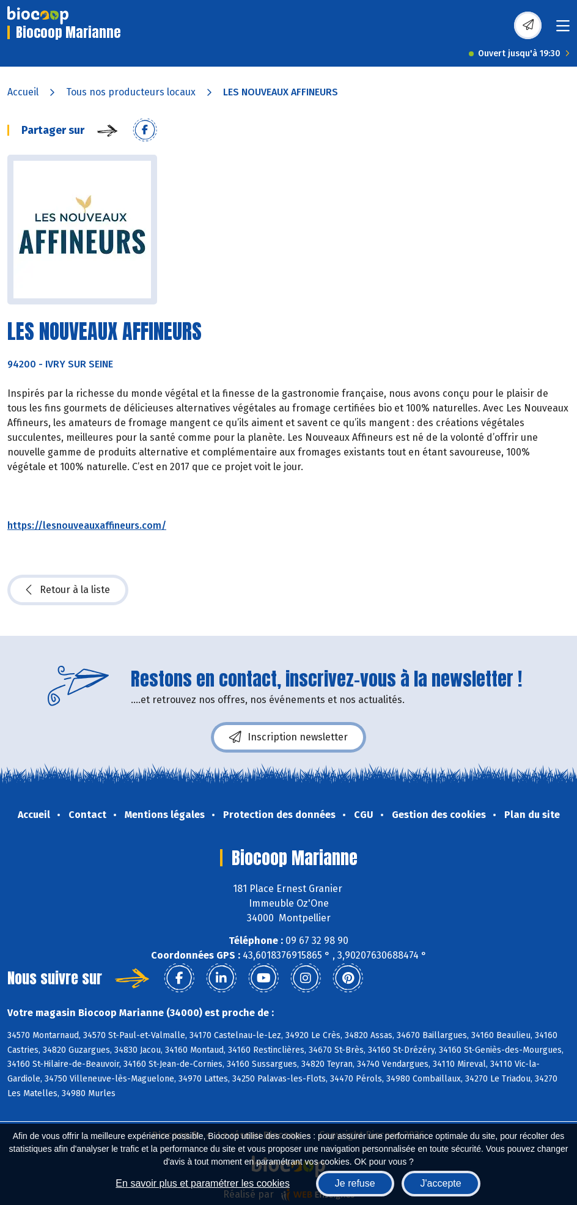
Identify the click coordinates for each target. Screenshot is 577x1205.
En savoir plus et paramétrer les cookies (203, 1183)
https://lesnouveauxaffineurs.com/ (86, 525)
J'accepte (441, 1183)
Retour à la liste (68, 590)
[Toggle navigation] (563, 29)
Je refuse (355, 1183)
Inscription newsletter (288, 737)
